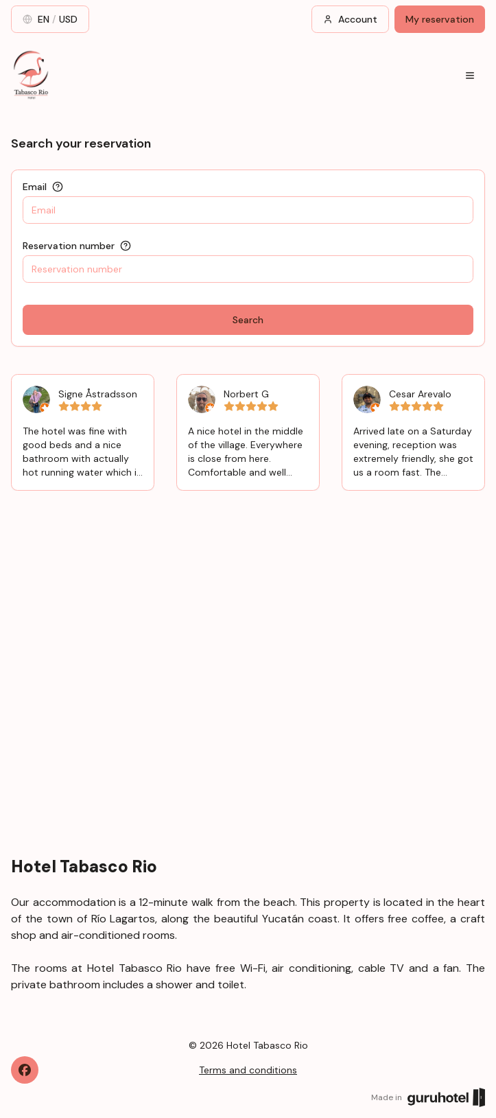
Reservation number (69, 246)
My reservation (439, 19)
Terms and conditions (248, 1070)
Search (248, 320)
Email (35, 186)
